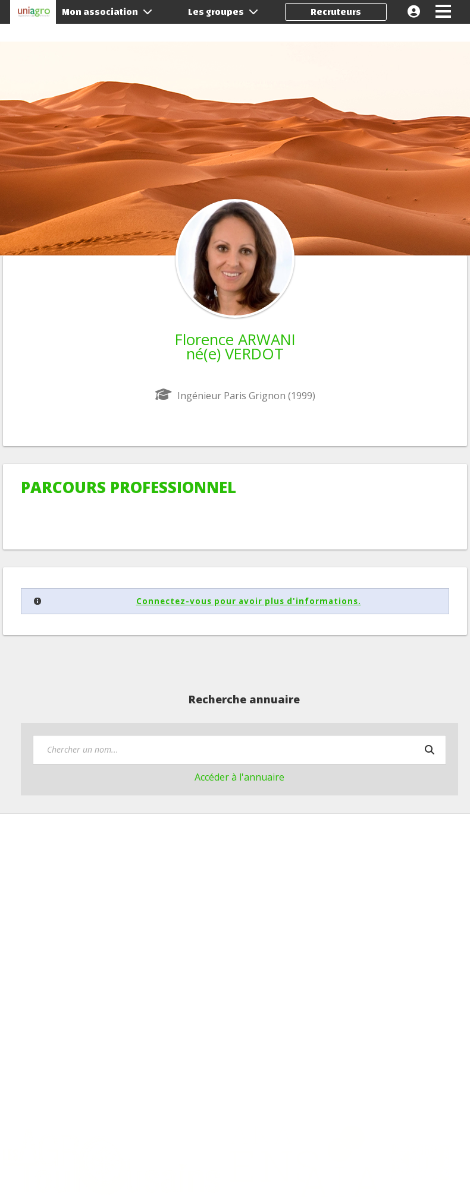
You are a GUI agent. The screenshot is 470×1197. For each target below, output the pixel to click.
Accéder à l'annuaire (239, 777)
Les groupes (223, 12)
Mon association (107, 12)
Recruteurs (336, 12)
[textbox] (239, 750)
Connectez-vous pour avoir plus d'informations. (248, 601)
